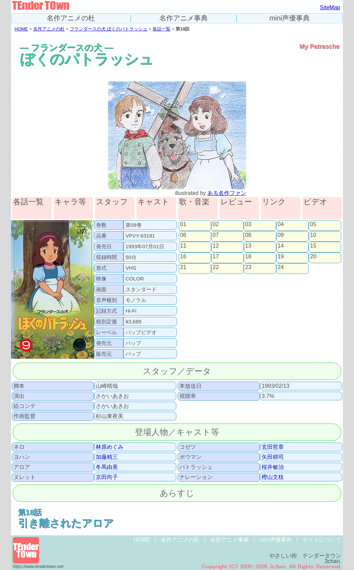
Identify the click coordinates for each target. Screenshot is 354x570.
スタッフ (112, 202)
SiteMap (330, 7)
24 (281, 267)
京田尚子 (107, 477)
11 (183, 246)
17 (216, 256)
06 (183, 235)
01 (183, 224)
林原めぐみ (109, 447)
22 (216, 267)
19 (281, 256)
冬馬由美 (107, 467)
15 (313, 246)
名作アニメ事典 (183, 18)
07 (216, 235)
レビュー (236, 202)
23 (248, 267)
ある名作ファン (226, 193)
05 (313, 224)
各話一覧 (161, 29)
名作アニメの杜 (71, 18)
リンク (274, 202)
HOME (21, 29)
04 (281, 224)
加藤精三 (107, 457)
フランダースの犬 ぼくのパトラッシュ (109, 29)
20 (313, 256)
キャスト (153, 202)
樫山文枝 (273, 477)
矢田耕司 (273, 457)
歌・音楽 (194, 202)
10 (313, 235)
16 (183, 256)
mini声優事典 (289, 18)
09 (281, 235)
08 (248, 235)
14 (281, 246)
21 (183, 267)
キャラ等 (70, 202)
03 (248, 224)
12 (216, 246)
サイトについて (321, 540)
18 (248, 256)
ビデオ (315, 202)
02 (216, 224)
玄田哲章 (273, 447)
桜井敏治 (273, 467)
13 (248, 246)
